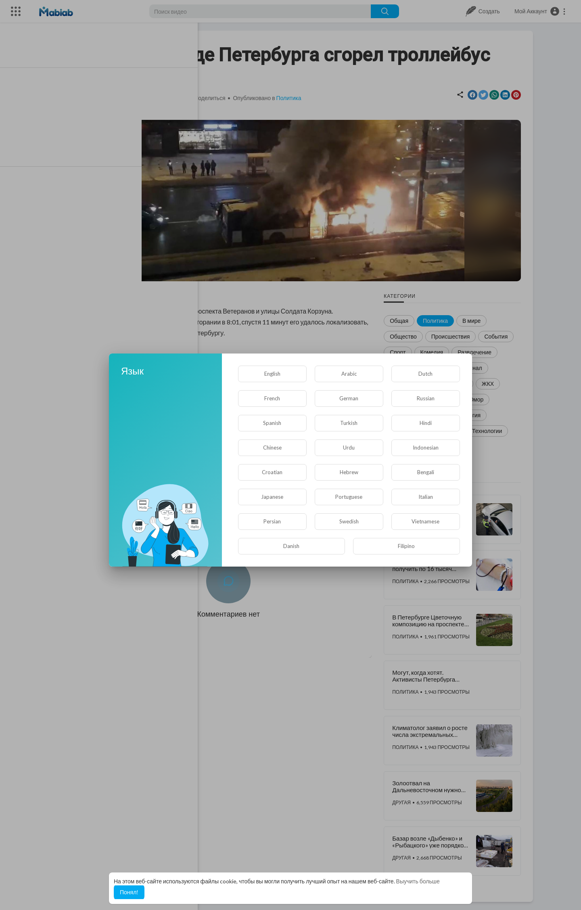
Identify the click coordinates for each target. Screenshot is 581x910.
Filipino (406, 546)
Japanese (272, 497)
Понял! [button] (129, 892)
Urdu (349, 447)
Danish (291, 546)
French (272, 398)
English (272, 373)
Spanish (272, 423)
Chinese (272, 447)
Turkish (348, 423)
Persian (272, 521)
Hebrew (349, 472)
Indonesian (426, 447)
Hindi (426, 423)
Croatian (272, 472)
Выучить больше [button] (418, 881)
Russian (426, 398)
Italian (425, 497)
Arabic (349, 373)
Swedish (349, 521)
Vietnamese (425, 521)
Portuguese (348, 497)
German (348, 398)
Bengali (425, 472)
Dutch (425, 373)
